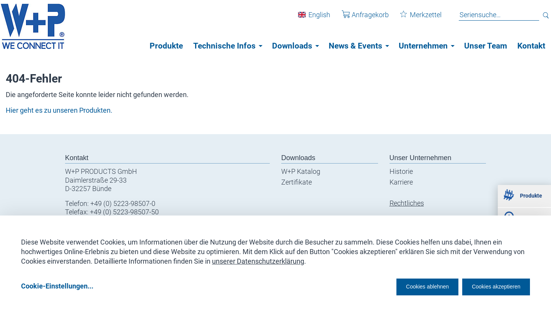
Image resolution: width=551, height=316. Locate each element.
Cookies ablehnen (403, 286)
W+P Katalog (300, 171)
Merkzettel (415, 18)
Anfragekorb (359, 18)
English (313, 19)
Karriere (401, 182)
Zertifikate (296, 182)
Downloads (292, 45)
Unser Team (485, 45)
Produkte (166, 45)
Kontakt (531, 45)
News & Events (355, 45)
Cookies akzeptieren (489, 286)
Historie (401, 171)
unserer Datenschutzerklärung (258, 258)
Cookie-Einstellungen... (57, 286)
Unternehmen (423, 45)
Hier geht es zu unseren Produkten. (59, 110)
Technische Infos (224, 45)
